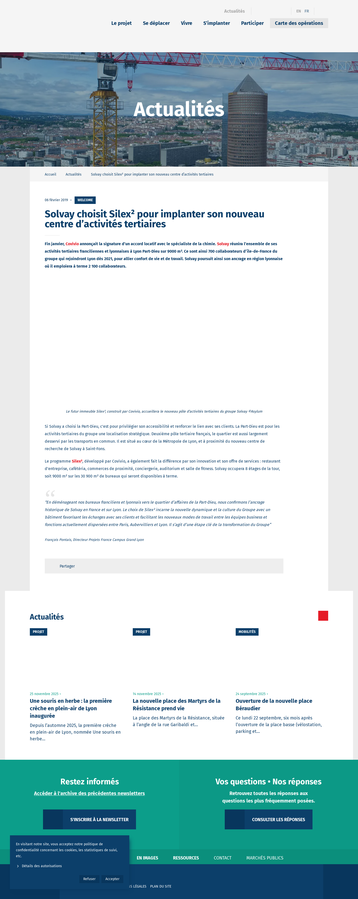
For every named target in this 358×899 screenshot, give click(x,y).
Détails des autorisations (39, 866)
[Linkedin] (267, 11)
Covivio (72, 243)
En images (147, 858)
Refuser (89, 879)
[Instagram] (275, 11)
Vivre (186, 23)
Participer (252, 23)
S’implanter (216, 23)
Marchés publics (264, 858)
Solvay (223, 243)
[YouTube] (284, 11)
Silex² (77, 461)
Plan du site (160, 886)
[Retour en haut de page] (275, 566)
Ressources (186, 858)
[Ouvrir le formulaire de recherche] (321, 11)
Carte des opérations (299, 23)
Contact (222, 858)
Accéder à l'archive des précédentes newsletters (89, 793)
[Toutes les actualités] (302, 616)
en (298, 11)
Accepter (112, 879)
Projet (38, 632)
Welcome (85, 200)
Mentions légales (131, 886)
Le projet (121, 23)
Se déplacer (156, 23)
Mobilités (247, 632)
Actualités (234, 11)
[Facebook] (258, 11)
